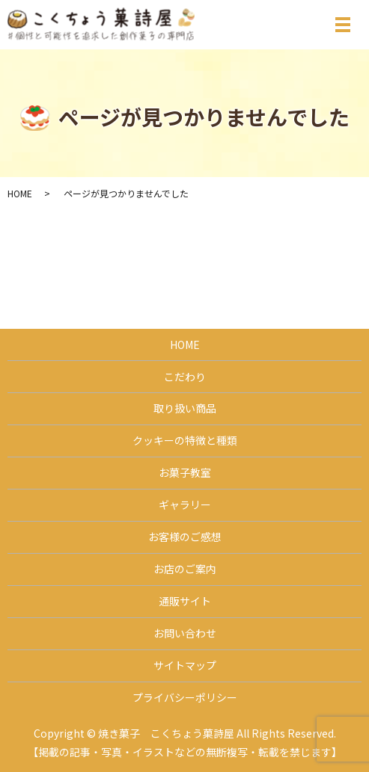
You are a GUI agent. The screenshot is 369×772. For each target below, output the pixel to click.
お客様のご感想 (185, 536)
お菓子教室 (185, 472)
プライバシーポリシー (184, 697)
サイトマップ (184, 665)
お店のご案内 (184, 568)
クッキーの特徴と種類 (184, 440)
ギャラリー (185, 504)
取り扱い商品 (184, 408)
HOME (19, 193)
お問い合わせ (184, 633)
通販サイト (185, 600)
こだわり (185, 376)
